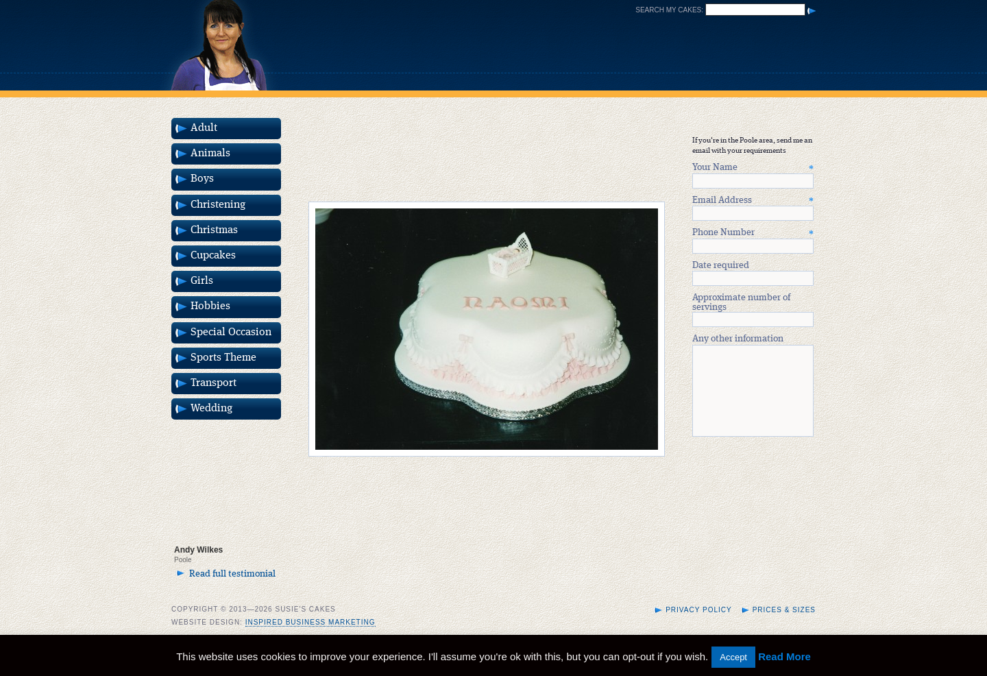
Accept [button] (733, 657)
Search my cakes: (669, 10)
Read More (784, 656)
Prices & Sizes (784, 626)
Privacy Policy (698, 626)
